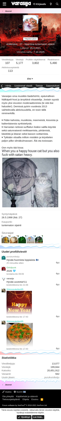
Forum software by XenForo (24, 405)
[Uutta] (50, 4)
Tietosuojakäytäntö (11, 399)
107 (7, 63)
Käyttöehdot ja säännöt (27, 396)
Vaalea (6, 392)
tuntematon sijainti (45, 44)
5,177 (19, 63)
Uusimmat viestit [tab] (23, 85)
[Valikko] (4, 4)
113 (10, 70)
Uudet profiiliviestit (14, 251)
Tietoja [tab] (39, 85)
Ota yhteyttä (8, 396)
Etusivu (34, 399)
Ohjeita (25, 399)
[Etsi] (57, 4)
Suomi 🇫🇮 (20, 392)
